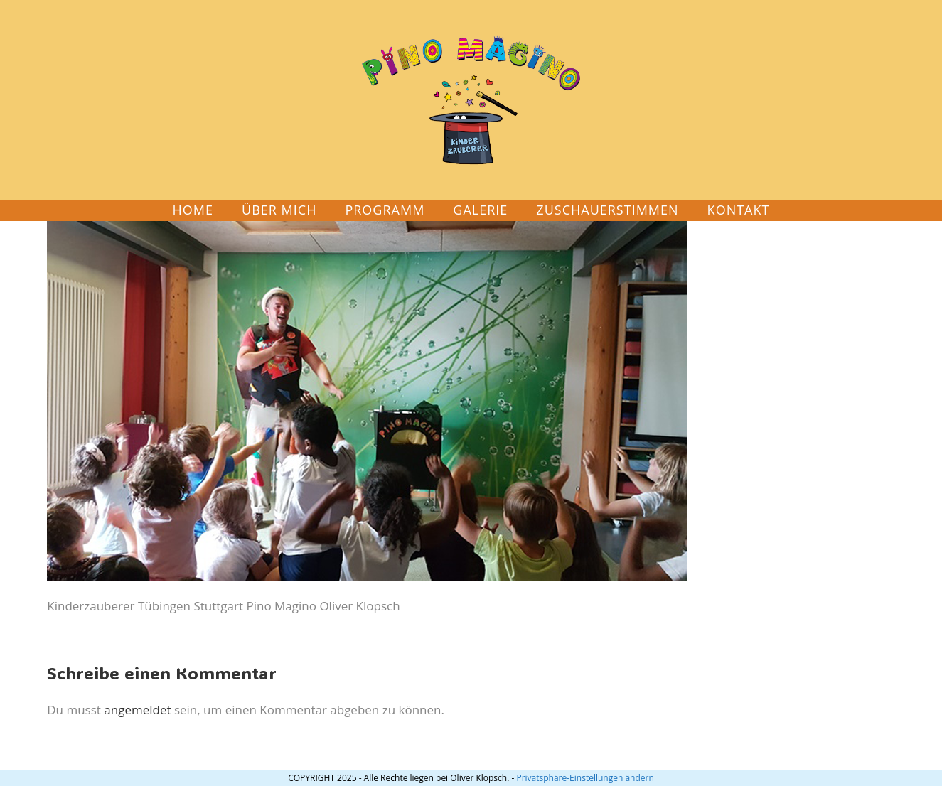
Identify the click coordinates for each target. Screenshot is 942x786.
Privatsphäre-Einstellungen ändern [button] (584, 778)
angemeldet (137, 709)
